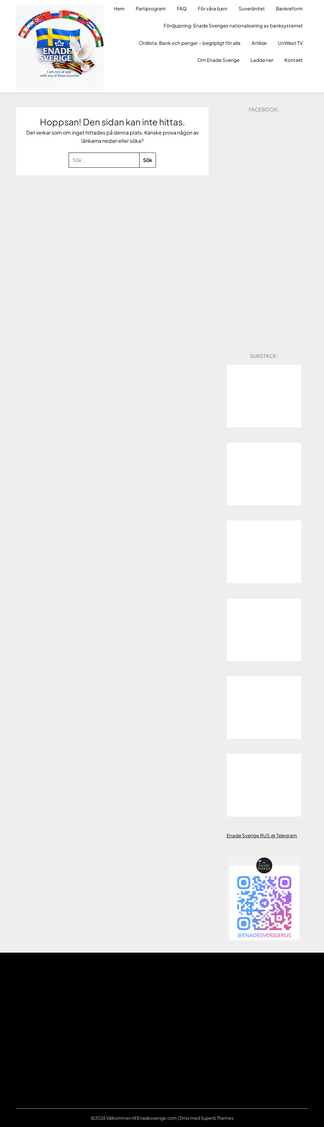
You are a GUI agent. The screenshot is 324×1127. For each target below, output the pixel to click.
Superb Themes (217, 1118)
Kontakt (293, 60)
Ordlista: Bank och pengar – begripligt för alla (189, 43)
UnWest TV (290, 43)
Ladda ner (262, 60)
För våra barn (212, 8)
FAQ (182, 8)
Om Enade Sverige (218, 60)
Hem (119, 8)
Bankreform (289, 8)
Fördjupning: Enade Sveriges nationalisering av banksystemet (233, 25)
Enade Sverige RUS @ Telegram (262, 835)
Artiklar (259, 43)
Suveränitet (252, 8)
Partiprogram (151, 8)
